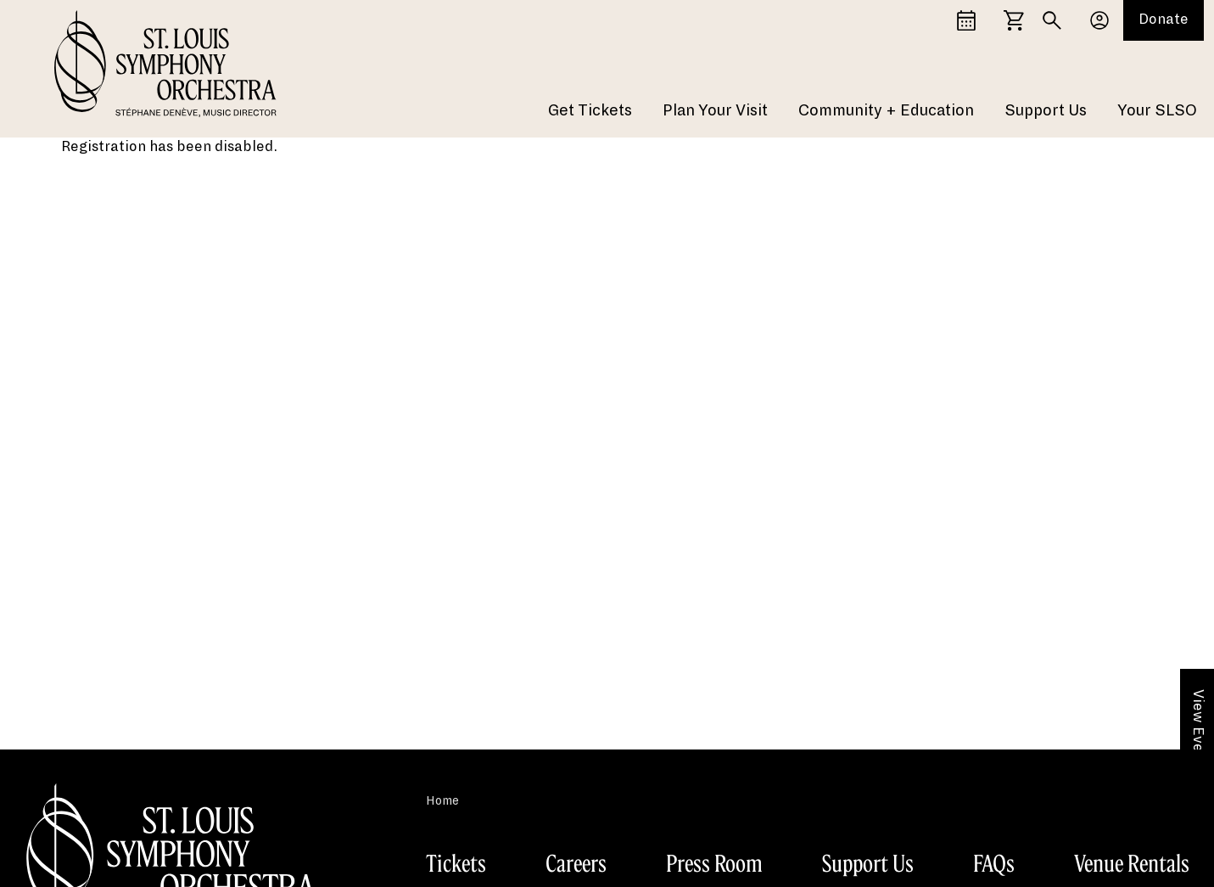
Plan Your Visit (715, 110)
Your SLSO (1157, 110)
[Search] (1052, 20)
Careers (576, 863)
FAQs (994, 863)
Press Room (714, 863)
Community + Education (886, 110)
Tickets (456, 863)
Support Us (1045, 110)
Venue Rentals (1131, 863)
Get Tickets (590, 110)
